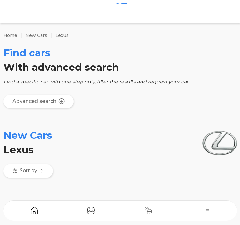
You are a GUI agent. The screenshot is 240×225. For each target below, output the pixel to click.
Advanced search (38, 101)
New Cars (36, 35)
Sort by (28, 170)
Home (10, 35)
